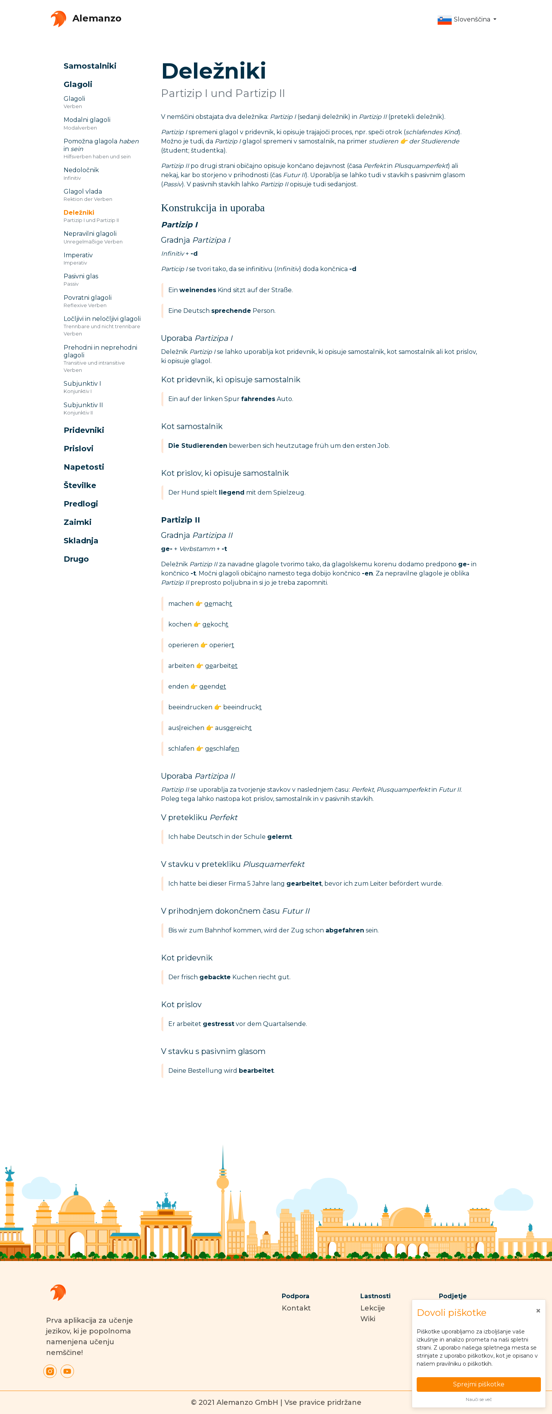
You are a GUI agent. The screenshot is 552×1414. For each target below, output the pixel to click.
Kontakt (296, 1308)
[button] (466, 20)
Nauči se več (479, 1399)
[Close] (538, 1310)
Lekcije (372, 1308)
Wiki (367, 1319)
